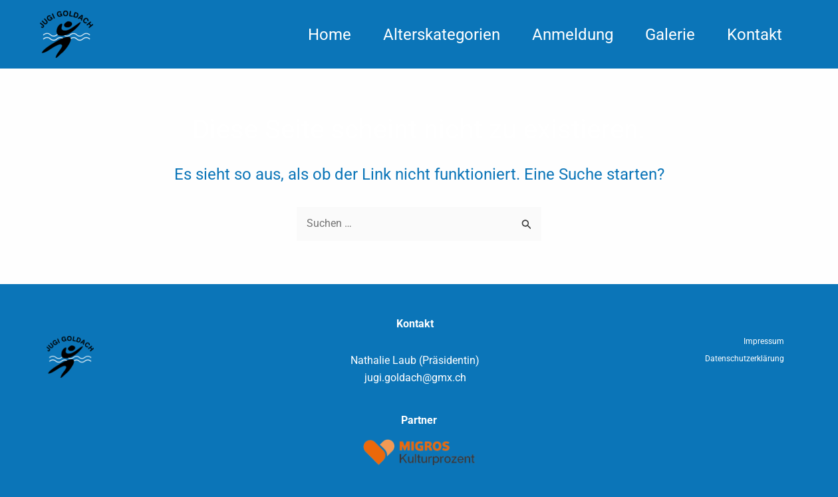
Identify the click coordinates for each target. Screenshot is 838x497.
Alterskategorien (441, 34)
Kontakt (754, 34)
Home (329, 34)
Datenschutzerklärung (744, 358)
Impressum (764, 341)
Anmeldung (572, 34)
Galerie (670, 34)
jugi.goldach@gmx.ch (415, 377)
